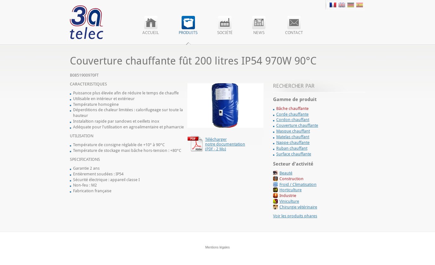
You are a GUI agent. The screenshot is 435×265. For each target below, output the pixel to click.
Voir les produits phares (295, 216)
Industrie (287, 195)
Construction (291, 178)
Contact (294, 25)
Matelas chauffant (292, 136)
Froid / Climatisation (298, 184)
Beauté (285, 173)
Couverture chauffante (297, 125)
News (258, 25)
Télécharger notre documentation (225, 144)
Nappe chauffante (293, 142)
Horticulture (290, 189)
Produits (188, 25)
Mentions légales (217, 247)
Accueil (150, 25)
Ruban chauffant (291, 148)
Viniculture (289, 201)
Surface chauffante (293, 154)
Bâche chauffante (292, 108)
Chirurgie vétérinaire (298, 207)
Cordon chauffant (292, 119)
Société (224, 25)
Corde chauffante (292, 114)
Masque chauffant (293, 131)
